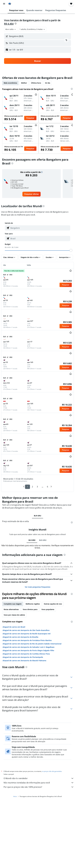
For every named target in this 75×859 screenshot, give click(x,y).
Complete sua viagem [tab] (13, 604)
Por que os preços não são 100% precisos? (39, 787)
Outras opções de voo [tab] (53, 604)
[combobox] (10, 29)
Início (15, 796)
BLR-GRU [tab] (37, 515)
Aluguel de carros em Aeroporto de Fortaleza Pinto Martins (27, 640)
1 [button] (27, 486)
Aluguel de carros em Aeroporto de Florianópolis (23, 657)
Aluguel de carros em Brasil (14, 627)
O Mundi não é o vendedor (39, 778)
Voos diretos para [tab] (30, 609)
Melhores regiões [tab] (33, 604)
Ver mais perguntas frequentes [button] (37, 587)
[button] (4, 3)
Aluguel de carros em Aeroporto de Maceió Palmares (24, 660)
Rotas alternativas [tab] (11, 609)
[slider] (70, 250)
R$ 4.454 (9, 23)
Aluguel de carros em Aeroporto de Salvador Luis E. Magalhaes (28, 647)
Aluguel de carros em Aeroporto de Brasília (20, 637)
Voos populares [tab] (47, 609)
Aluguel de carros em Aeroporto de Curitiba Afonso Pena (26, 654)
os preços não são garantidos (52, 771)
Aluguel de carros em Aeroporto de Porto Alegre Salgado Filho (28, 650)
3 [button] (37, 486)
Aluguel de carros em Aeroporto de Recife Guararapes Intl (26, 633)
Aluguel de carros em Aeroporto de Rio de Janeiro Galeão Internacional (32, 644)
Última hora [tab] (36, 83)
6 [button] (47, 486)
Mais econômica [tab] (10, 83)
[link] (31, 194)
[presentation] (15, 23)
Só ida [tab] (47, 83)
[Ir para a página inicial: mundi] (16, 3)
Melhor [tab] (24, 83)
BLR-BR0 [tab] (32, 540)
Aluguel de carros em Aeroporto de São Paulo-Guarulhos (26, 630)
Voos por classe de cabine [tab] (14, 615)
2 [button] (32, 486)
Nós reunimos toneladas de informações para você (39, 782)
